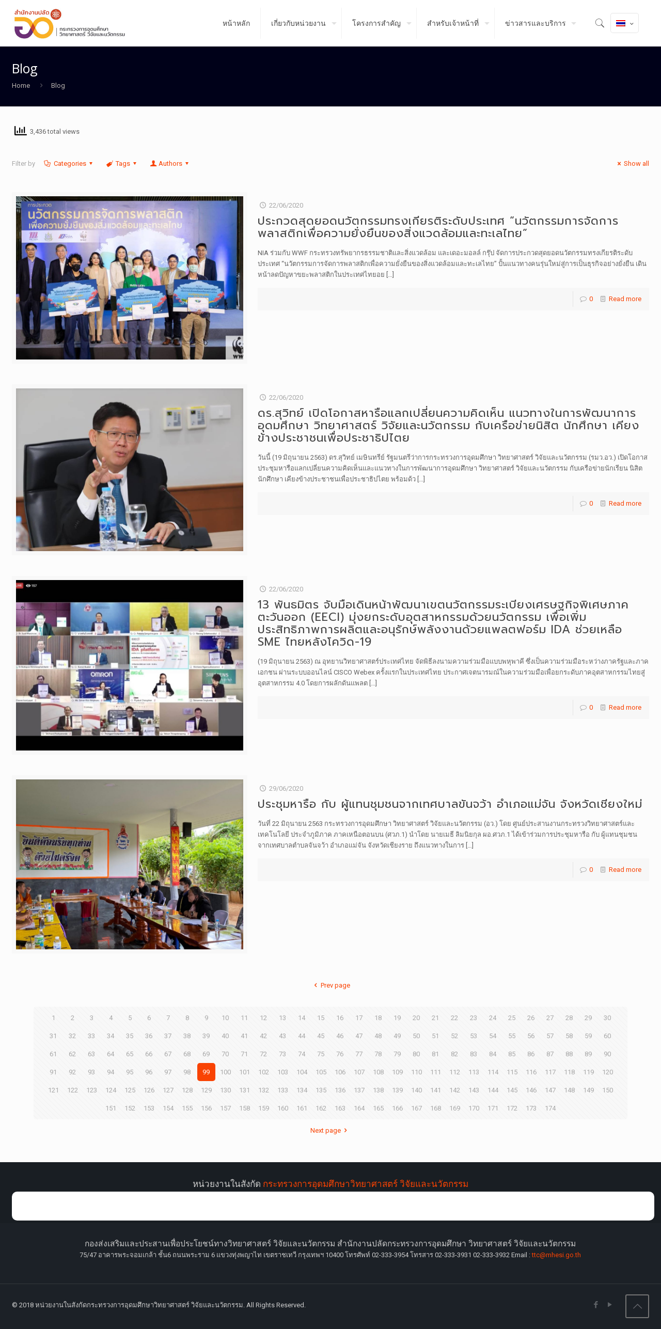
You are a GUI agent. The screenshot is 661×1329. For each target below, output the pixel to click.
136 (340, 1090)
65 (129, 1054)
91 (53, 1072)
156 (206, 1108)
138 (378, 1090)
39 (206, 1036)
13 (282, 1018)
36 (148, 1036)
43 (282, 1036)
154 (168, 1108)
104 (301, 1072)
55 (511, 1036)
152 (129, 1108)
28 (569, 1018)
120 (607, 1072)
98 (187, 1072)
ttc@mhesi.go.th (556, 1255)
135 (321, 1090)
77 (359, 1054)
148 (569, 1090)
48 (378, 1036)
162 (321, 1108)
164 (359, 1108)
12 (263, 1018)
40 (225, 1036)
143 (473, 1090)
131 (244, 1090)
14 (301, 1018)
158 (244, 1108)
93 (91, 1072)
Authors (170, 163)
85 (511, 1054)
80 (416, 1054)
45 (320, 1036)
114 (492, 1072)
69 (206, 1054)
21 (435, 1018)
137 (359, 1090)
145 (512, 1090)
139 (397, 1090)
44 (301, 1036)
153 (149, 1108)
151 (110, 1108)
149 (588, 1090)
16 (339, 1018)
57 (550, 1036)
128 (187, 1090)
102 (263, 1072)
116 (531, 1072)
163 (340, 1108)
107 (359, 1072)
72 (263, 1054)
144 (492, 1090)
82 (454, 1054)
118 (569, 1072)
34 (110, 1036)
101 (244, 1072)
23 (473, 1018)
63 (91, 1054)
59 (588, 1036)
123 (91, 1090)
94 (110, 1072)
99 (206, 1072)
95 (129, 1072)
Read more (625, 299)
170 (473, 1108)
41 (244, 1036)
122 (72, 1090)
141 (435, 1090)
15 (320, 1018)
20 (416, 1018)
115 (512, 1072)
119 (588, 1072)
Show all (632, 163)
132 (263, 1090)
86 (530, 1054)
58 (569, 1036)
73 (282, 1054)
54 (492, 1036)
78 (378, 1054)
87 (550, 1054)
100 (225, 1072)
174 (550, 1108)
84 (492, 1054)
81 (435, 1054)
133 (282, 1090)
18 (378, 1018)
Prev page (330, 985)
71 (244, 1054)
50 (416, 1036)
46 (339, 1036)
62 (72, 1054)
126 (149, 1090)
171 (492, 1108)
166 (397, 1108)
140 (416, 1090)
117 (550, 1072)
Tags (122, 163)
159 (263, 1108)
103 (282, 1072)
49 (397, 1036)
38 (187, 1036)
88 (569, 1054)
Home (21, 85)
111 (435, 1072)
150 (607, 1090)
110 (416, 1072)
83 (473, 1054)
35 (129, 1036)
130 (225, 1090)
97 (167, 1072)
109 (397, 1072)
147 (550, 1090)
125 (129, 1090)
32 (72, 1036)
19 (397, 1018)
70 (225, 1054)
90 (607, 1054)
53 (473, 1036)
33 (91, 1036)
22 (454, 1018)
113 (473, 1072)
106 (340, 1072)
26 (530, 1018)
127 (168, 1090)
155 (187, 1108)
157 (225, 1108)
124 (110, 1090)
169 (454, 1108)
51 (435, 1036)
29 (588, 1018)
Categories (69, 163)
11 (244, 1018)
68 (187, 1054)
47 (359, 1036)
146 (531, 1090)
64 (110, 1054)
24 (492, 1018)
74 (301, 1054)
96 (148, 1072)
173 (531, 1108)
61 (53, 1054)
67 (167, 1054)
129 (206, 1090)
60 (607, 1036)
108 (378, 1072)
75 (320, 1054)
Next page (330, 1130)
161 (301, 1108)
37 (167, 1036)
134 (301, 1090)
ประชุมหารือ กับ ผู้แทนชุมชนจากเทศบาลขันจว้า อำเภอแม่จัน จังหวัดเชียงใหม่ (450, 803)
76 (339, 1054)
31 (53, 1036)
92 (72, 1072)
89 (588, 1054)
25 (511, 1018)
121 (53, 1090)
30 (607, 1018)
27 (550, 1018)
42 (263, 1036)
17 (359, 1018)
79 (397, 1054)
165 (378, 1108)
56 (530, 1036)
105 (321, 1072)
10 (225, 1018)
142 (454, 1090)
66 (148, 1054)
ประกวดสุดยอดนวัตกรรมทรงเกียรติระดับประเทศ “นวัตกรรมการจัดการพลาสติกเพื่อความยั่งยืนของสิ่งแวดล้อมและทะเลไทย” (438, 227)
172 (512, 1108)
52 (454, 1036)
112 (454, 1072)
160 (282, 1108)
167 (416, 1108)
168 (435, 1108)
